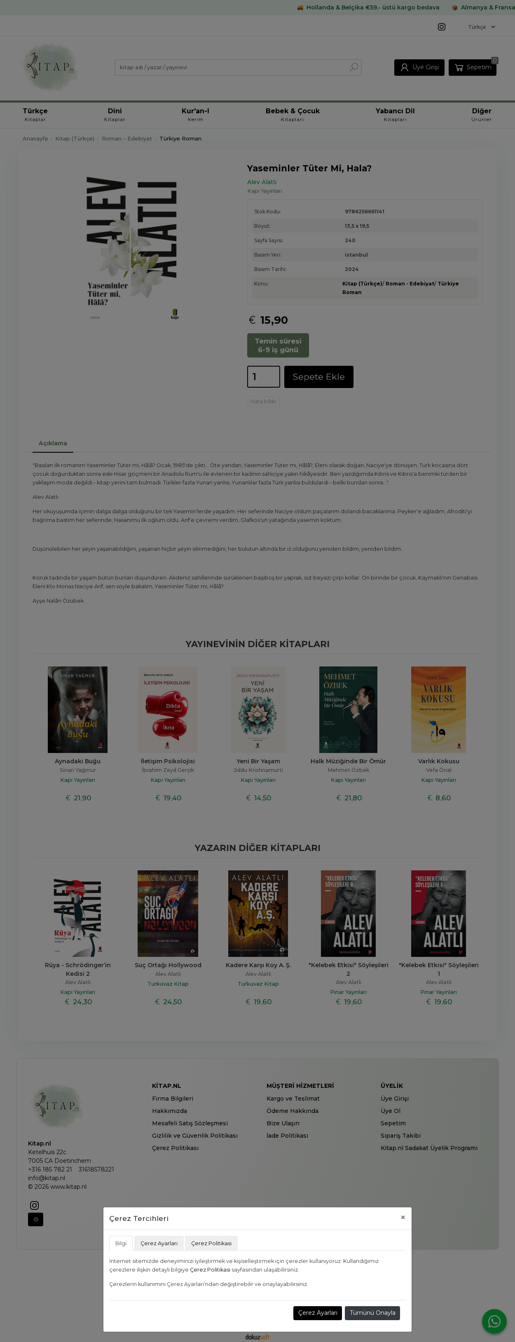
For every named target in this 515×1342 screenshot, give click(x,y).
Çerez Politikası (210, 1270)
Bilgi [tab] (120, 1243)
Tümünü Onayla (373, 1312)
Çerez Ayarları (317, 1312)
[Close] (403, 1217)
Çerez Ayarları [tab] (159, 1243)
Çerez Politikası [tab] (211, 1243)
